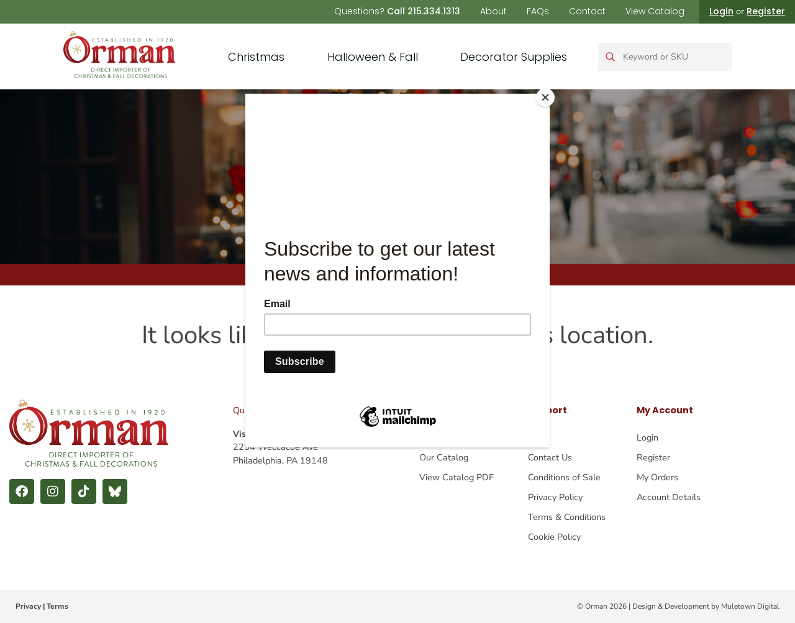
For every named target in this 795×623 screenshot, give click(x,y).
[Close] (546, 96)
